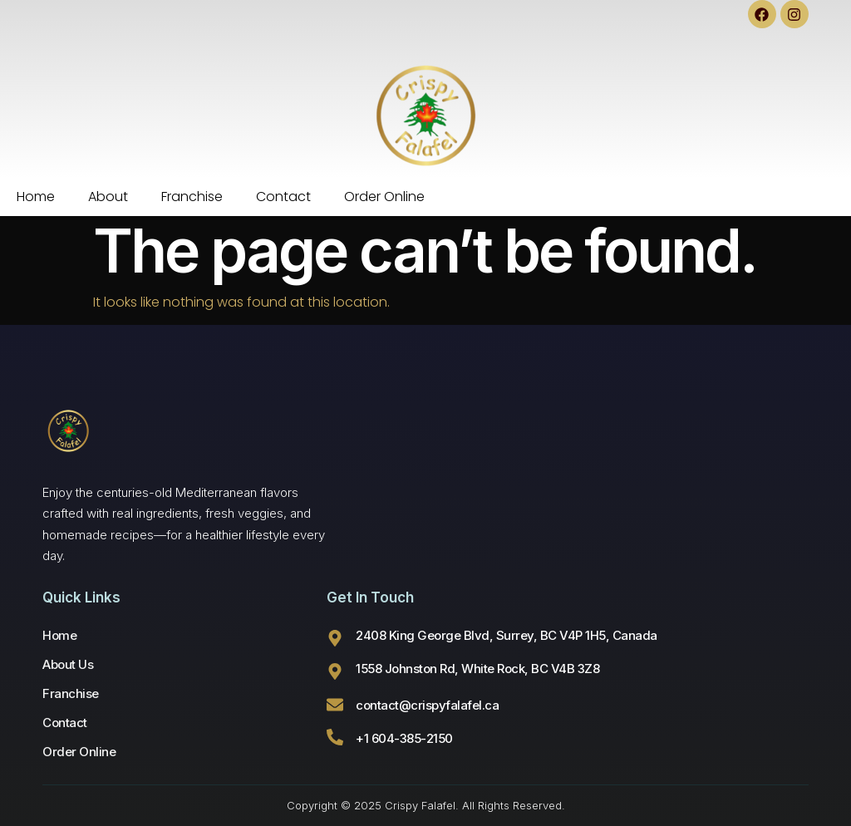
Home (36, 196)
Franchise (192, 196)
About (108, 196)
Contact (283, 196)
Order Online (384, 196)
